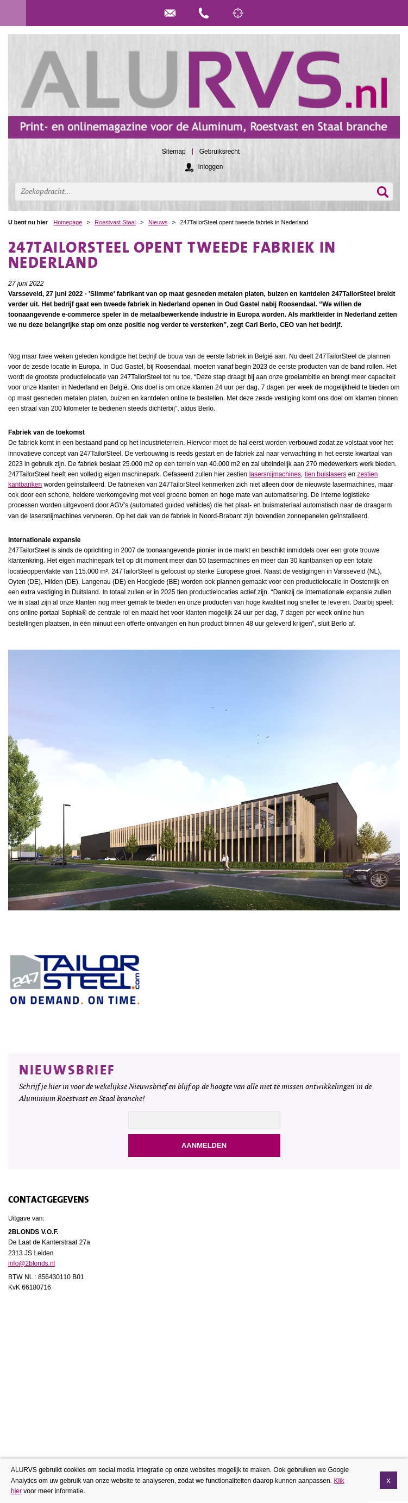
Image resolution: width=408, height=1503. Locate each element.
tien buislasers (326, 474)
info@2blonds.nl (31, 1263)
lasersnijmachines (275, 474)
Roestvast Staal (115, 222)
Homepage (67, 222)
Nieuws (157, 222)
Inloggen (210, 167)
